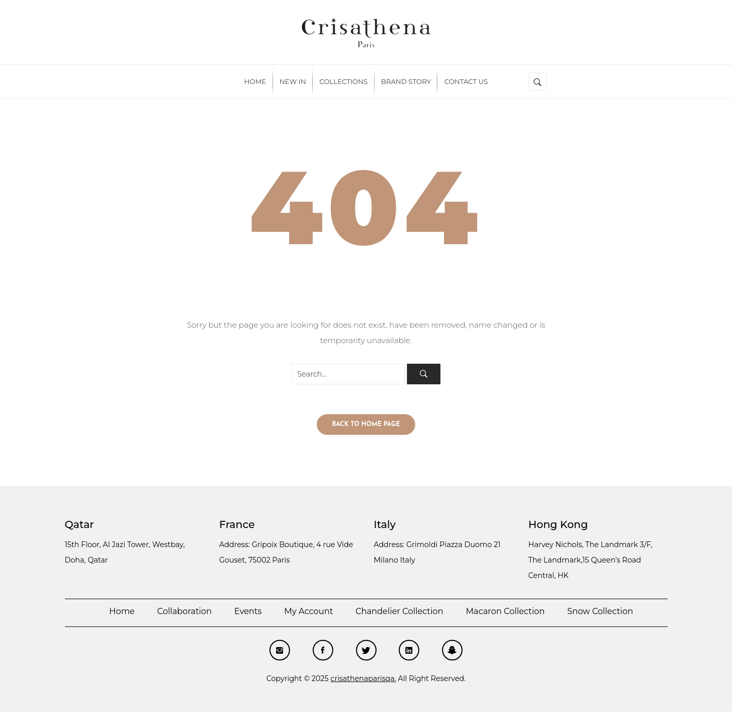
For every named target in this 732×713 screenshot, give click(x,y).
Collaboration (183, 612)
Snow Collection (601, 612)
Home (120, 612)
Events (247, 612)
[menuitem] (255, 81)
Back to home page (366, 425)
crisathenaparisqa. (363, 679)
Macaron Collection (506, 612)
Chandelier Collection (399, 612)
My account (307, 612)
